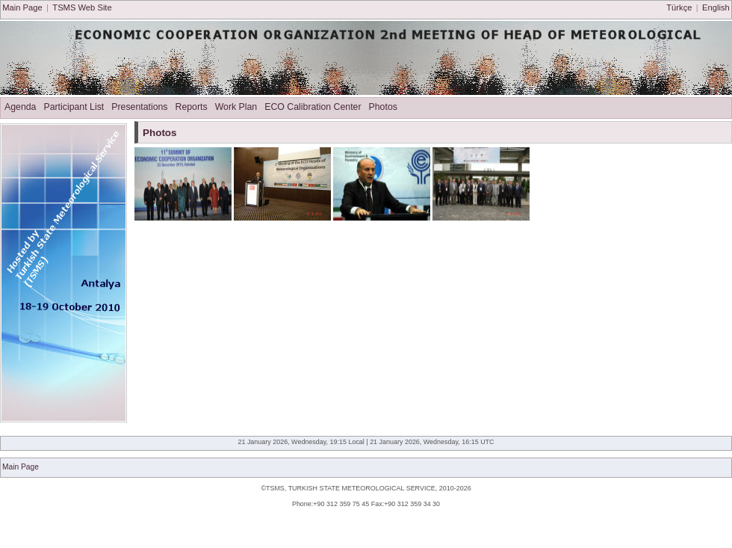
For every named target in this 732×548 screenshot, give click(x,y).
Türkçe (679, 7)
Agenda (20, 107)
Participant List (73, 107)
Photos (383, 107)
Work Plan (236, 107)
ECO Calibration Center (312, 107)
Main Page (22, 7)
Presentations (139, 107)
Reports (192, 107)
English (716, 7)
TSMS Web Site (81, 7)
